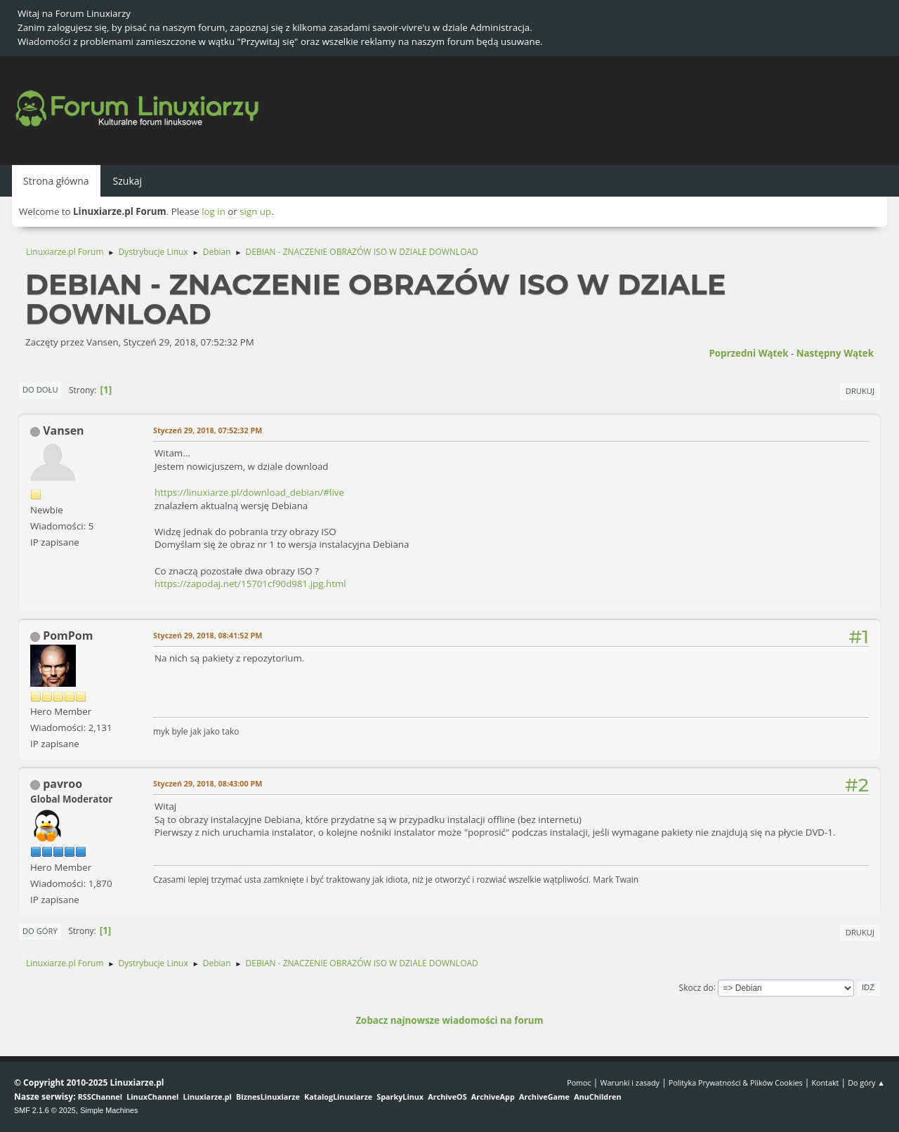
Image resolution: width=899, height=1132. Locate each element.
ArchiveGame (544, 1096)
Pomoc (579, 1082)
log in (213, 211)
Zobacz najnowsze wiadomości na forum (449, 1020)
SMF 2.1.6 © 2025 (45, 1110)
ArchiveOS (447, 1096)
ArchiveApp (493, 1096)
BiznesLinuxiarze (268, 1096)
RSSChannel (100, 1096)
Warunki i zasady (630, 1082)
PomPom (68, 635)
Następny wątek (835, 353)
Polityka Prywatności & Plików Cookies (736, 1082)
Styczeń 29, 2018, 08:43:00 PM (207, 783)
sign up (255, 211)
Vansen (63, 430)
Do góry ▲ (866, 1082)
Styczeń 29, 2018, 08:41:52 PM (207, 635)
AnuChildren (597, 1096)
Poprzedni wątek (748, 353)
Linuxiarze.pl (207, 1096)
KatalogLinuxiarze (338, 1096)
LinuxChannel (152, 1096)
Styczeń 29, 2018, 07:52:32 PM (207, 430)
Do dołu (40, 389)
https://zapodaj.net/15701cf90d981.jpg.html (250, 583)
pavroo (62, 783)
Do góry (40, 931)
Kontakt (825, 1082)
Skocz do (696, 987)
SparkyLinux (400, 1096)
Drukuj (860, 391)
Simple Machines (109, 1110)
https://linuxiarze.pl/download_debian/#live (249, 492)
